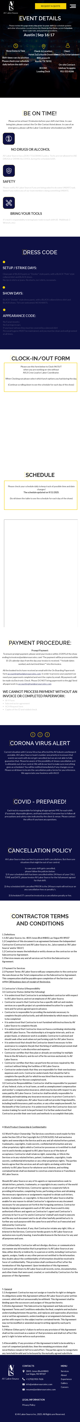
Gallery (64, 1383)
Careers (64, 1387)
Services (65, 1371)
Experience (66, 1379)
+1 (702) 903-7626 (34, 1379)
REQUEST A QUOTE (50, 6)
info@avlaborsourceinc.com (39, 1384)
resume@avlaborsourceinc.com (41, 1389)
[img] (23, 1379)
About (64, 1375)
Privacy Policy (28, 1405)
